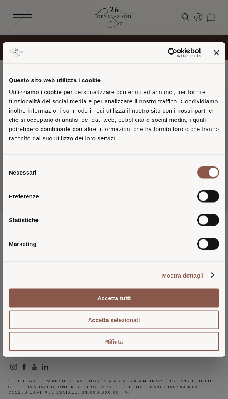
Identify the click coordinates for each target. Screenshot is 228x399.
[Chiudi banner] (216, 52)
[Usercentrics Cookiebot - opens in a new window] (167, 53)
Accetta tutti (114, 298)
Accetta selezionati (114, 319)
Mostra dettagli (182, 275)
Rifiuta (114, 341)
